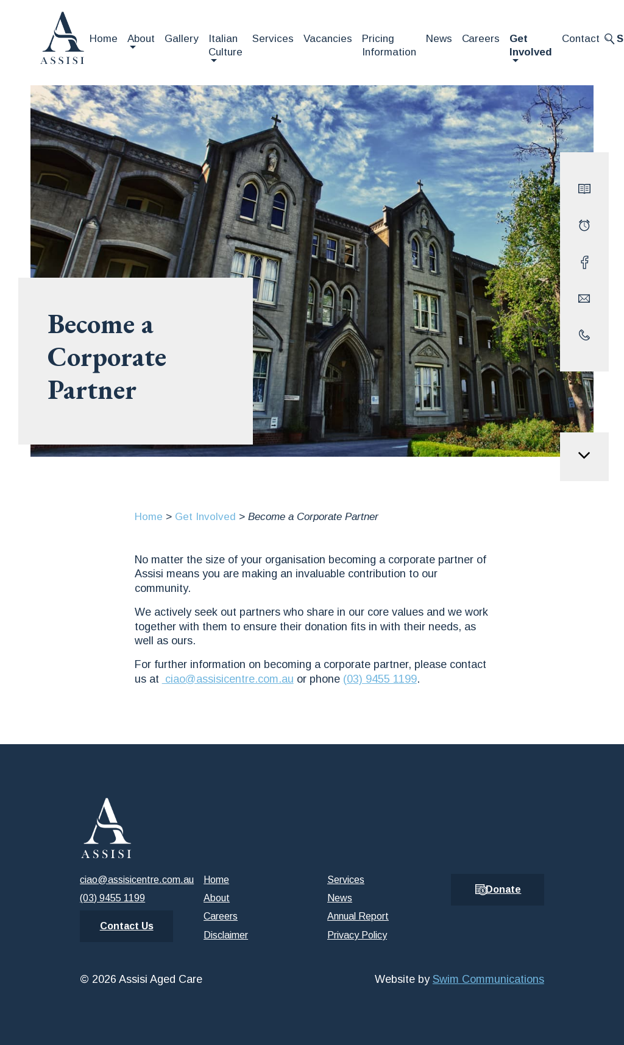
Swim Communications (488, 979)
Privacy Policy (357, 935)
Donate (503, 889)
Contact (581, 38)
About (141, 38)
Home (104, 38)
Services (273, 38)
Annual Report (358, 916)
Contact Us (127, 926)
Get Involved (530, 45)
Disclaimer (226, 935)
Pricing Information (389, 45)
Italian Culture (225, 45)
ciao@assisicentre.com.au (228, 679)
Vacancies (327, 38)
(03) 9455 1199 (380, 679)
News (439, 38)
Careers (481, 38)
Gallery (182, 38)
